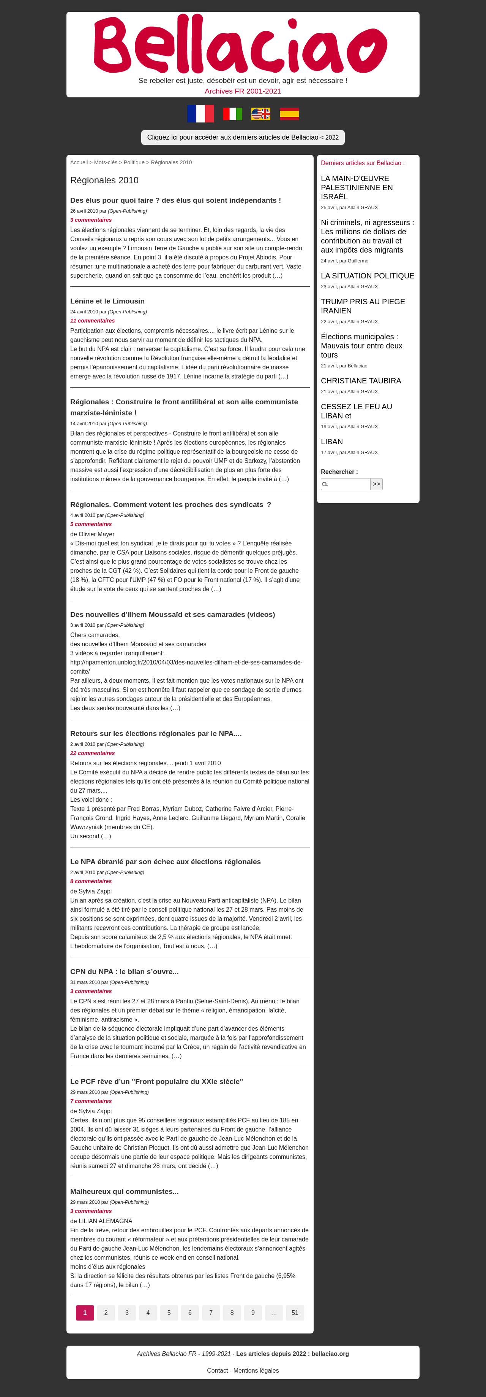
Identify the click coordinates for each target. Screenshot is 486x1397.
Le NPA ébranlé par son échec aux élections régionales (165, 862)
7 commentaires (91, 1101)
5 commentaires (91, 524)
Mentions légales (256, 1370)
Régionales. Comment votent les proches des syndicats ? (170, 505)
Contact (217, 1370)
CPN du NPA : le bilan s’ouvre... (124, 972)
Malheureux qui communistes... (124, 1191)
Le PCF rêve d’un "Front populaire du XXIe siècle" (156, 1081)
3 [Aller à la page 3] (127, 1313)
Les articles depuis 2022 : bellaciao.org (292, 1354)
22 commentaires (92, 753)
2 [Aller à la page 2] (106, 1313)
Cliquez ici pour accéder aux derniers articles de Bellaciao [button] (243, 137)
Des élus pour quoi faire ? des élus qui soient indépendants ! (175, 200)
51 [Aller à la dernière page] (295, 1313)
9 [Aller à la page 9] (253, 1313)
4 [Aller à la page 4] (148, 1313)
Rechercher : (339, 472)
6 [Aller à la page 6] (190, 1313)
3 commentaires (91, 220)
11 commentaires (92, 321)
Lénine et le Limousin (107, 301)
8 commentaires (91, 881)
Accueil (79, 162)
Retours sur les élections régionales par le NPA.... (156, 733)
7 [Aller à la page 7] (211, 1313)
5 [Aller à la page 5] (169, 1313)
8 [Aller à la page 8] (232, 1313)
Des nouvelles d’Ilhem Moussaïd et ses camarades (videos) (172, 614)
